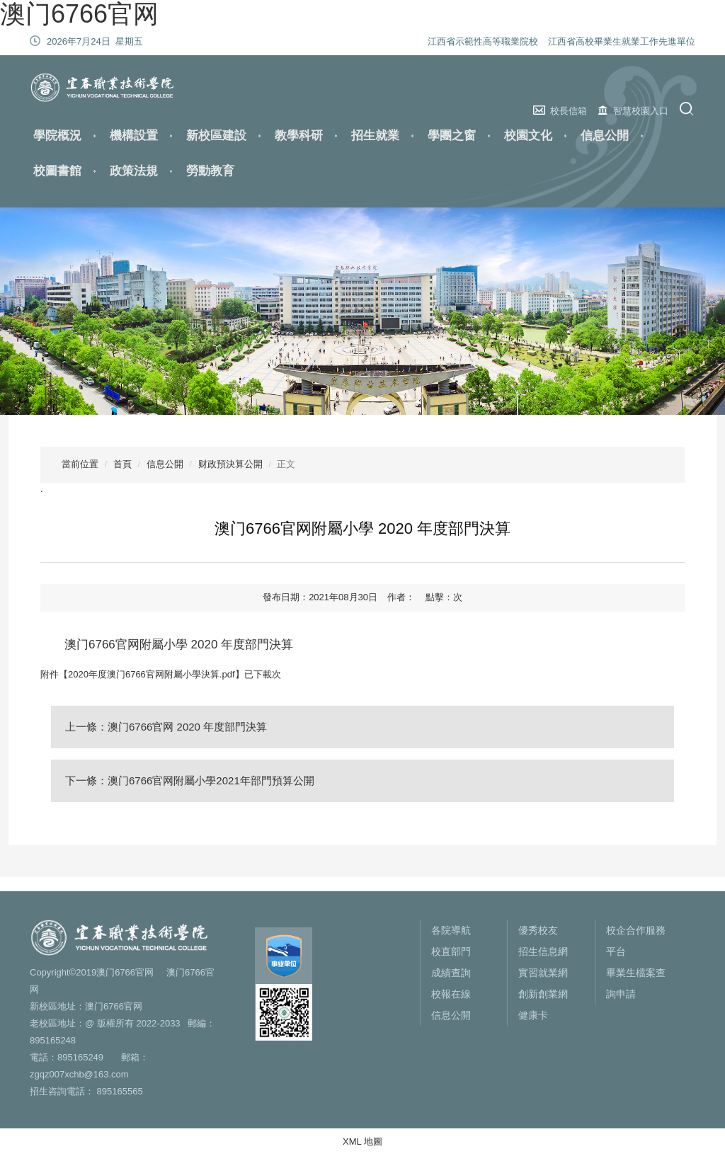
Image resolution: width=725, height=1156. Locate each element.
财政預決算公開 (230, 464)
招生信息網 (543, 951)
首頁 (122, 464)
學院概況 (57, 135)
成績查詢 (451, 972)
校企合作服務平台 (636, 941)
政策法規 (134, 171)
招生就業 (375, 135)
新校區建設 (216, 135)
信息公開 (605, 135)
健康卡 (533, 1015)
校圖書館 (57, 171)
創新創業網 (543, 994)
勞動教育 (210, 171)
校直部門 (451, 951)
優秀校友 (538, 930)
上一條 (166, 727)
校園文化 (528, 135)
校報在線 (451, 994)
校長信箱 (568, 110)
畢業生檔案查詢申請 (636, 983)
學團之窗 (452, 135)
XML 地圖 (362, 1141)
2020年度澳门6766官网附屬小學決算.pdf (151, 674)
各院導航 (451, 930)
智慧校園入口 (640, 110)
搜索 (688, 108)
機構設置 (134, 135)
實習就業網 (543, 972)
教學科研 (299, 135)
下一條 (189, 780)
